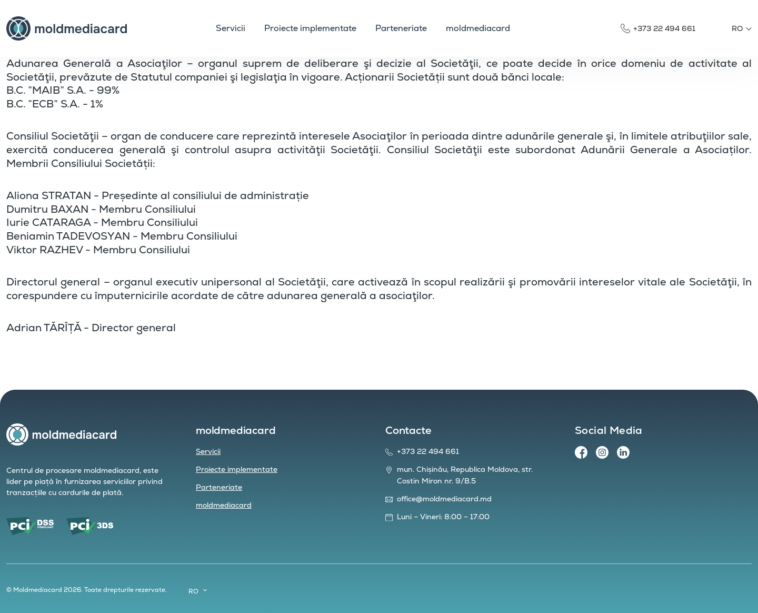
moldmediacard (224, 505)
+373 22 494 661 (664, 28)
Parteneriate (219, 487)
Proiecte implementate (236, 469)
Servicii (208, 451)
